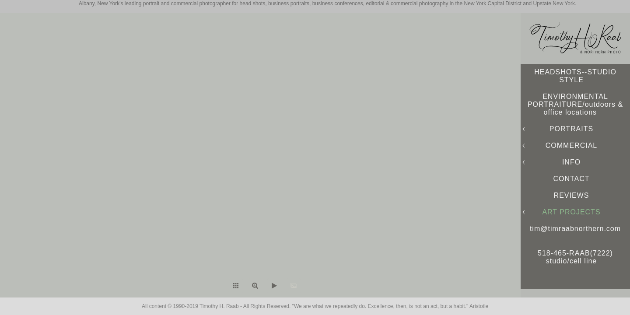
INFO (571, 162)
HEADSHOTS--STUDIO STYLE (575, 76)
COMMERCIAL (571, 145)
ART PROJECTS (571, 212)
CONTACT (571, 178)
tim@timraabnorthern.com (575, 228)
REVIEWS (571, 195)
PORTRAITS (571, 129)
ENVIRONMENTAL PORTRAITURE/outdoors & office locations (575, 104)
